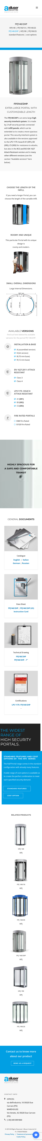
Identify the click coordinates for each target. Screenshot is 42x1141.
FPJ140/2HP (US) (27, 608)
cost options (31, 34)
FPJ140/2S (32, 28)
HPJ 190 (21, 991)
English (16, 560)
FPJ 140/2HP (21, 955)
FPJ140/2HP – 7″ (21, 660)
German (16, 563)
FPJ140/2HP (13, 31)
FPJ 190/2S (21, 1026)
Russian (25, 563)
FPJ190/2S (32, 31)
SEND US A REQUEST (22, 1063)
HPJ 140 (21, 849)
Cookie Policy (21, 1137)
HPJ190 (23, 31)
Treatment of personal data (26, 1134)
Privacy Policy (9, 1134)
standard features (16, 34)
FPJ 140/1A (21, 884)
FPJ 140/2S (21, 920)
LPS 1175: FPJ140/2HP (21, 705)
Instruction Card (21, 611)
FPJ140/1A (21, 28)
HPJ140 (12, 28)
